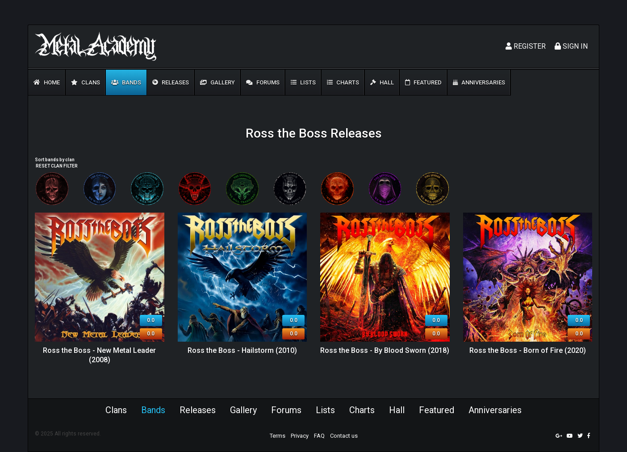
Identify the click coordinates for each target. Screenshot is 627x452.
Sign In (571, 46)
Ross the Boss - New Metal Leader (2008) (99, 355)
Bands (126, 82)
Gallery (217, 82)
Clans (85, 82)
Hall (382, 82)
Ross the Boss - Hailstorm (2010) (242, 350)
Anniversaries (479, 82)
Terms (277, 435)
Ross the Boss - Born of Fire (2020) (527, 350)
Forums (263, 82)
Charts (343, 82)
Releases (170, 82)
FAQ (319, 435)
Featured (423, 82)
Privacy (300, 435)
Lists (303, 82)
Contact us (344, 435)
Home (46, 82)
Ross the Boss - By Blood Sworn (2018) (384, 350)
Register (526, 46)
